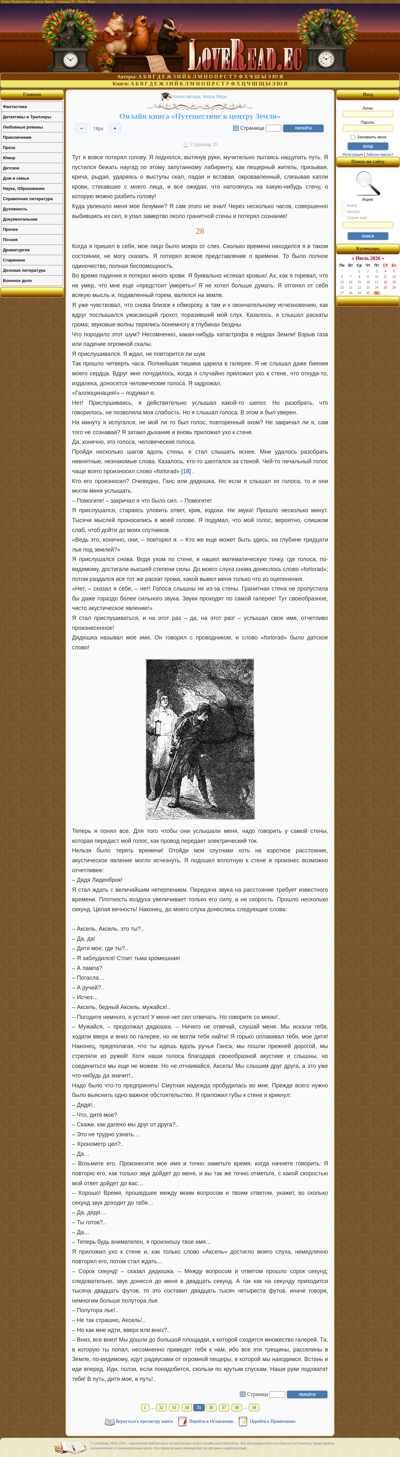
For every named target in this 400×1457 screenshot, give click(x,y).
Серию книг (354, 217)
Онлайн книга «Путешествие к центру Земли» (200, 116)
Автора (351, 211)
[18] (186, 471)
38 (237, 1407)
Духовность (15, 209)
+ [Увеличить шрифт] (115, 128)
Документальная (20, 219)
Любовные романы (23, 127)
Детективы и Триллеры (27, 116)
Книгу (349, 205)
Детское (11, 168)
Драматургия (16, 249)
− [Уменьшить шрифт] (81, 128)
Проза (9, 147)
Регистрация (352, 154)
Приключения (17, 137)
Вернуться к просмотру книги (145, 1421)
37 (224, 1407)
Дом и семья (16, 178)
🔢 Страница (248, 127)
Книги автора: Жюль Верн (200, 96)
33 (174, 1407)
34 (187, 1407)
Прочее (10, 229)
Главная (32, 94)
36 (211, 1407)
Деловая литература (24, 270)
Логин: (368, 112)
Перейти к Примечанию (272, 1421)
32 (161, 1407)
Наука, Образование (23, 188)
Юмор (9, 157)
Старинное (14, 260)
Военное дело (17, 280)
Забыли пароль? (380, 154)
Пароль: (368, 126)
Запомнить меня (368, 137)
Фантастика (15, 106)
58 (254, 1407)
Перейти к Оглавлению (212, 1421)
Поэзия (10, 239)
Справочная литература (28, 198)
